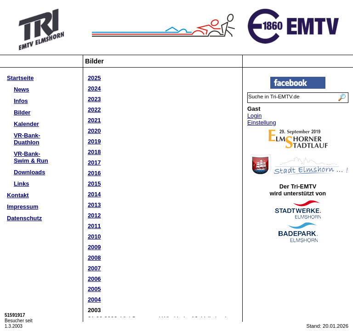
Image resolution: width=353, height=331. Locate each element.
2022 (94, 109)
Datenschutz (24, 218)
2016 (94, 173)
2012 (94, 215)
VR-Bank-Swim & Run (31, 157)
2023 (94, 99)
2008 (94, 257)
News (21, 89)
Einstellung (261, 122)
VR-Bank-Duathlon (27, 139)
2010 (94, 236)
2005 (94, 288)
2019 (94, 141)
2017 (94, 162)
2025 (94, 77)
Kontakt (18, 195)
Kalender (26, 123)
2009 (94, 247)
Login (254, 115)
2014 (94, 194)
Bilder (22, 112)
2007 (94, 268)
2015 (94, 183)
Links (21, 183)
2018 (94, 151)
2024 (94, 88)
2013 (94, 204)
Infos (21, 100)
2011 (94, 226)
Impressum (22, 206)
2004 (94, 299)
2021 (94, 120)
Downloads (29, 172)
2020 (94, 130)
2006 (94, 278)
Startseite (20, 77)
